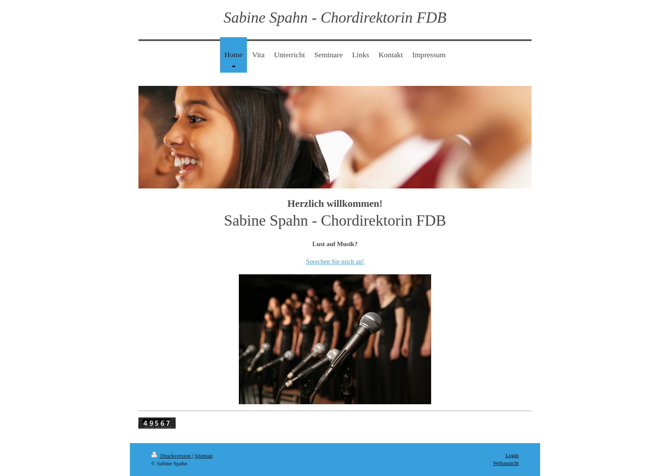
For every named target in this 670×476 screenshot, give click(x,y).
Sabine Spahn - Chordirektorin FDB (334, 17)
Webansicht (506, 463)
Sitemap (203, 455)
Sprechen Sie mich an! (335, 261)
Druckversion (171, 455)
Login (512, 455)
